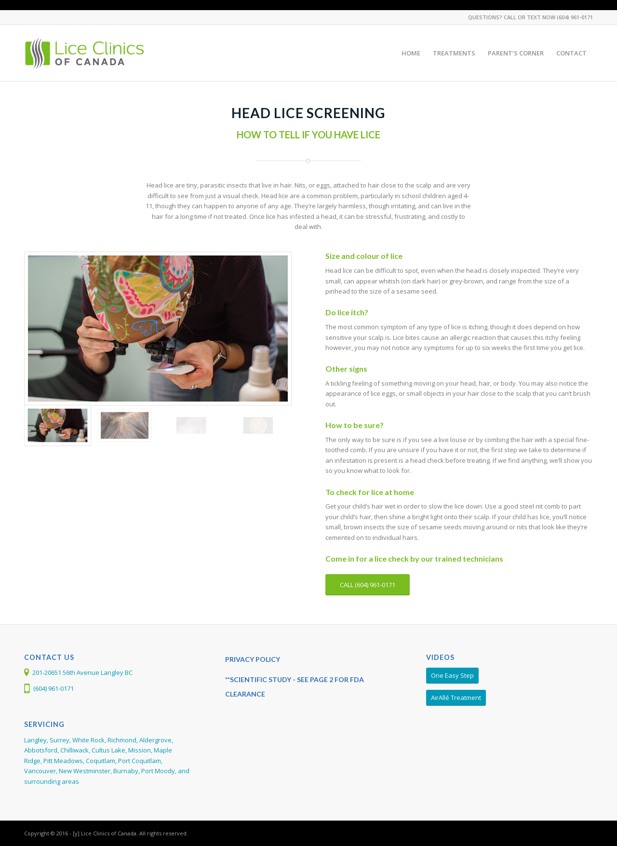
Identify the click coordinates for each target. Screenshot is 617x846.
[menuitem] (411, 53)
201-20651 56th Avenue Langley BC (82, 672)
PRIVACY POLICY (252, 659)
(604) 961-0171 (575, 17)
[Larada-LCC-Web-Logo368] (85, 53)
